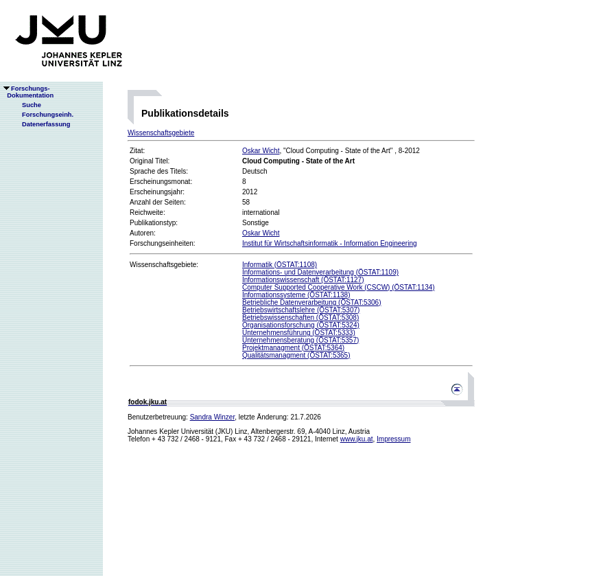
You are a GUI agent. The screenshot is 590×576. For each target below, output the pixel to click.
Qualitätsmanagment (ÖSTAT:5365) (296, 355)
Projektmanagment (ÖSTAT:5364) (293, 348)
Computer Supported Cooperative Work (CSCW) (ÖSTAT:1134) (338, 287)
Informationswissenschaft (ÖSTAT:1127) (303, 280)
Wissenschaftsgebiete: (164, 264)
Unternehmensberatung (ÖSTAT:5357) (300, 340)
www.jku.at (356, 439)
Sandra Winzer (212, 417)
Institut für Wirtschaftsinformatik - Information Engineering (329, 243)
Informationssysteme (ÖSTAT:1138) (296, 295)
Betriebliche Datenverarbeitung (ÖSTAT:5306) (311, 302)
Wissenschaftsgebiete (161, 133)
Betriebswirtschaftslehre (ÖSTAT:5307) (300, 310)
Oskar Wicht (260, 150)
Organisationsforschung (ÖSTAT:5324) (300, 325)
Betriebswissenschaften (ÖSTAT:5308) (300, 317)
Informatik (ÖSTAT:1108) (279, 264)
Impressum (393, 439)
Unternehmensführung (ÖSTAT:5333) (298, 332)
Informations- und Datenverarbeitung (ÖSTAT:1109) (320, 272)
